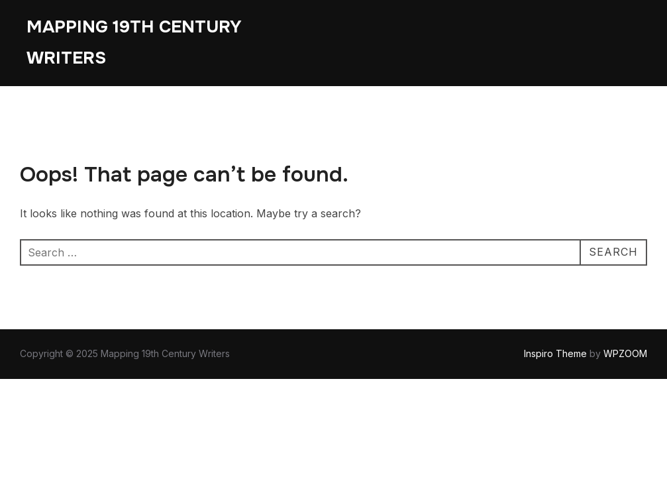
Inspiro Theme (555, 353)
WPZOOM (625, 353)
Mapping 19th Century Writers (134, 42)
